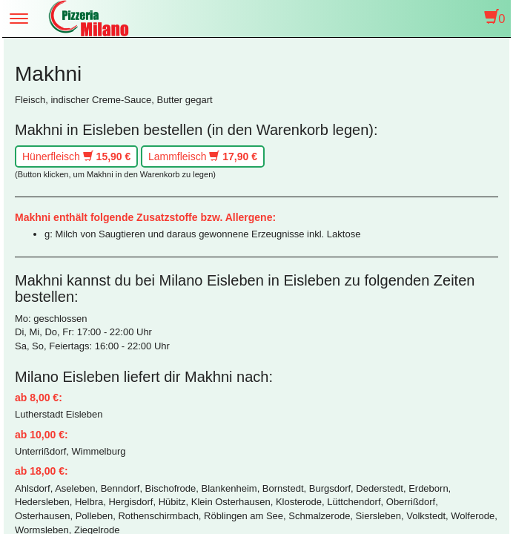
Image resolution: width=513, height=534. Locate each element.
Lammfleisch (202, 156)
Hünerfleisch (76, 156)
